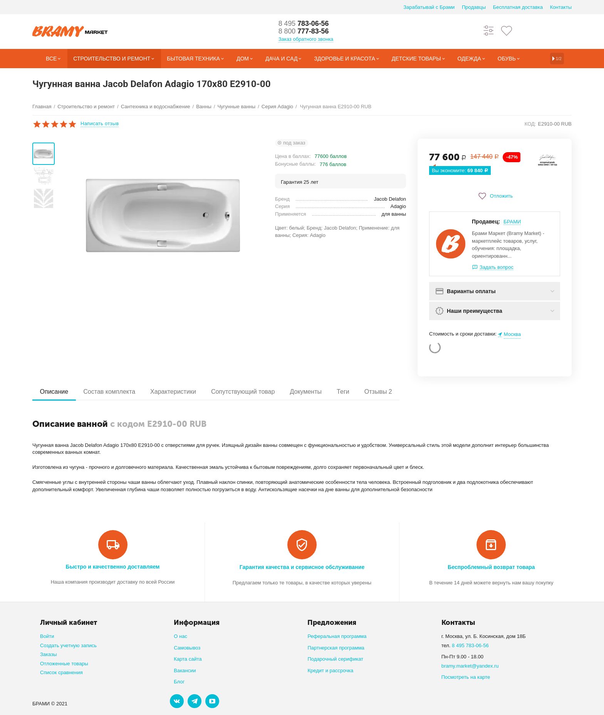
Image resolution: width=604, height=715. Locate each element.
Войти (47, 636)
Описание (54, 391)
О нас (180, 636)
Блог (179, 682)
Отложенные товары (64, 663)
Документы (308, 391)
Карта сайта (188, 659)
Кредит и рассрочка (330, 670)
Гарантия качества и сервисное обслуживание (302, 567)
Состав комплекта (110, 391)
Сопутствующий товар (244, 391)
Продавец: (486, 221)
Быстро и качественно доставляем (113, 567)
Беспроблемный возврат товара (491, 567)
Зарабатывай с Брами (429, 7)
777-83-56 (304, 31)
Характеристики (174, 391)
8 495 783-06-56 (470, 645)
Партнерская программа (335, 648)
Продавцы (474, 7)
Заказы (48, 654)
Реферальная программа (336, 636)
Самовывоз (187, 648)
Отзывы (380, 391)
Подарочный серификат (335, 659)
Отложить (494, 196)
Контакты (561, 7)
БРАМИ (512, 222)
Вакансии (185, 670)
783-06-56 (304, 24)
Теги (345, 391)
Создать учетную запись (68, 645)
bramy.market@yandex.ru (470, 666)
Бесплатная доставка (518, 7)
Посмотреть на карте (465, 677)
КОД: (530, 124)
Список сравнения (61, 672)
